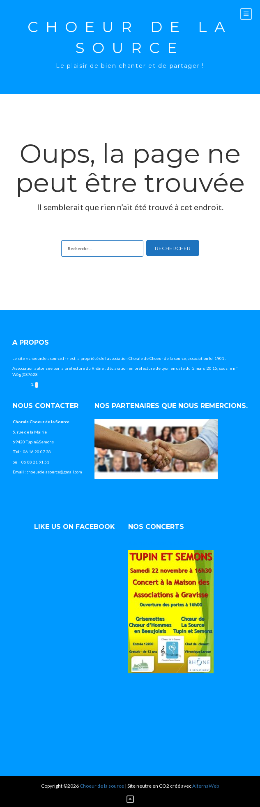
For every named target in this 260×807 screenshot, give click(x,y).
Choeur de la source (130, 37)
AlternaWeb (205, 786)
